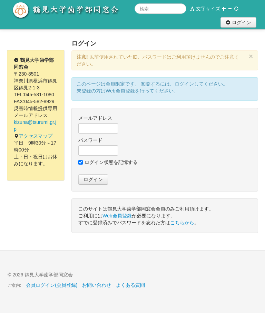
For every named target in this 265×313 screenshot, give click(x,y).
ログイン (238, 22)
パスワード (90, 140)
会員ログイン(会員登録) (51, 285)
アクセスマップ (35, 136)
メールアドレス (95, 118)
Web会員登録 (117, 215)
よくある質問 (130, 285)
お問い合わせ (96, 285)
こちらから (182, 222)
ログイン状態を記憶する (108, 162)
